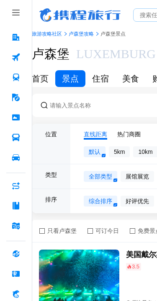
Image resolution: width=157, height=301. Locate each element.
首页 (40, 78)
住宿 (100, 78)
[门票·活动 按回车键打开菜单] (16, 117)
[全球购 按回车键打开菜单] (16, 254)
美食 (130, 78)
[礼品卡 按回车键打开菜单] (16, 274)
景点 (70, 78)
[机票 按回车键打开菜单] (16, 57)
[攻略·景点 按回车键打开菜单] (16, 205)
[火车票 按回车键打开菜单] (16, 77)
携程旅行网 (80, 15)
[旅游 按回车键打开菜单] (16, 97)
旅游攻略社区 (47, 34)
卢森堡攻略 (81, 34)
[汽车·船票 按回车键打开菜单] (16, 137)
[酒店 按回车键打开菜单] (16, 37)
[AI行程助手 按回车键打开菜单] (16, 185)
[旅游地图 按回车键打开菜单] (16, 226)
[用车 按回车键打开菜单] (16, 157)
